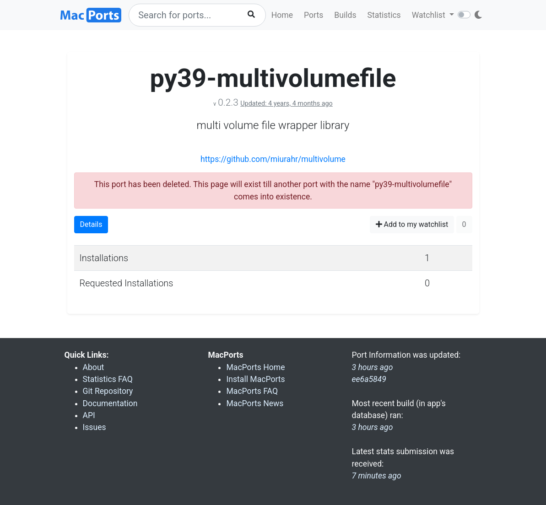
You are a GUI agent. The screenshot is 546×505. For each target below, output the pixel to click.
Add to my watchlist (412, 224)
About (93, 367)
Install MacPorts (255, 379)
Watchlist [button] (429, 15)
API (89, 415)
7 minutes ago (376, 475)
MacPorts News (254, 403)
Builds (345, 15)
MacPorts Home (255, 367)
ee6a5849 (368, 379)
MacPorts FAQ (252, 391)
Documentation (110, 403)
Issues (94, 427)
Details (91, 224)
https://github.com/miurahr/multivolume (273, 159)
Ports (313, 15)
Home (282, 15)
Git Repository (108, 391)
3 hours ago (372, 427)
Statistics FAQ (108, 379)
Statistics (383, 15)
